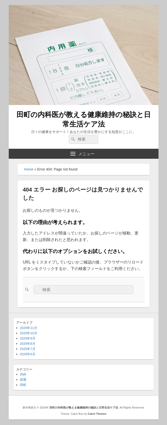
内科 (23, 374)
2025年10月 (28, 333)
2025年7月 (27, 349)
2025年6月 (27, 354)
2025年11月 (28, 328)
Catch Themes (97, 413)
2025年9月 (27, 338)
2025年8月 (27, 344)
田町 (23, 385)
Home (28, 169)
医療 (23, 380)
